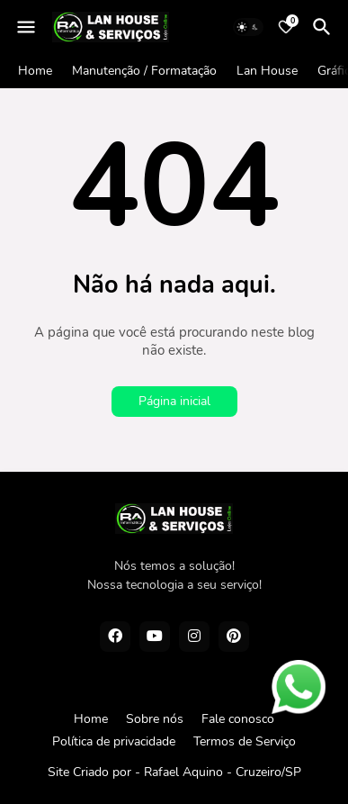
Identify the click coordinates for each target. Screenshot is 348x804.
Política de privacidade (113, 741)
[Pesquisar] (324, 27)
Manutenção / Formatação (144, 70)
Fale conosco (237, 718)
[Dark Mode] (248, 27)
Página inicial (174, 401)
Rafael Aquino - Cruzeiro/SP (222, 772)
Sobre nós (154, 718)
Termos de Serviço (244, 741)
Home (35, 70)
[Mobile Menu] (26, 27)
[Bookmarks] (286, 27)
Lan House (267, 70)
